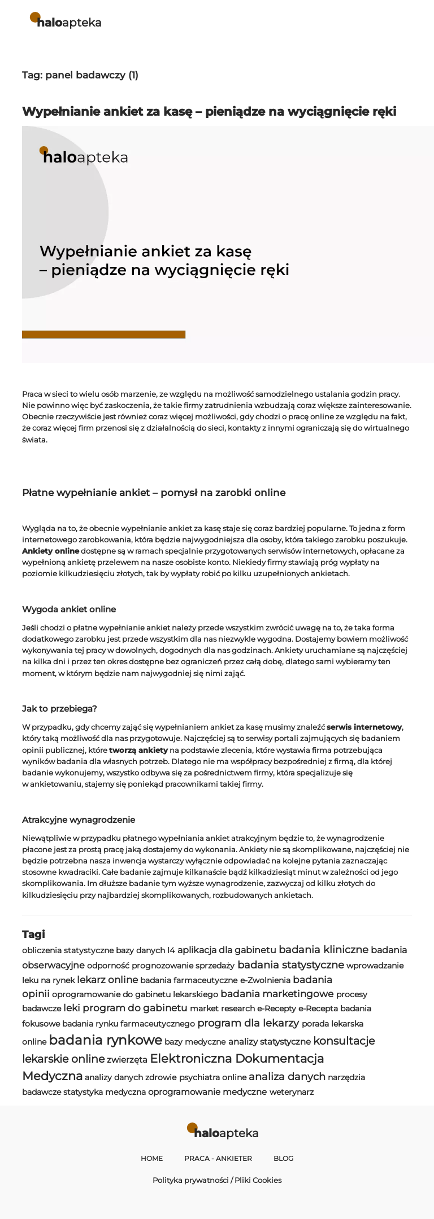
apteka (69, 22)
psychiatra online (212, 1077)
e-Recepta (318, 1008)
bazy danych (140, 950)
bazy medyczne (194, 1041)
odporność (108, 966)
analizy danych (114, 1077)
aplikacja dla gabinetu (226, 950)
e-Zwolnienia (265, 980)
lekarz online (107, 979)
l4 (171, 950)
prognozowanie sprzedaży (183, 965)
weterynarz (292, 1092)
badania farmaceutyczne (188, 980)
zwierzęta (127, 1059)
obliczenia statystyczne (68, 950)
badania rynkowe (105, 1040)
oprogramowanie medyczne (207, 1091)
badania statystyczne (290, 964)
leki (71, 1008)
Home (152, 1159)
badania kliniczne (323, 949)
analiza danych (287, 1076)
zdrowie (160, 1077)
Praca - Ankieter (218, 1159)
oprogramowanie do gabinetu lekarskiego (135, 994)
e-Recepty (276, 1008)
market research (222, 1008)
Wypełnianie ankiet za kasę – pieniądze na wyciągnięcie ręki (209, 111)
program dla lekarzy (248, 1022)
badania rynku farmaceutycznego (128, 1023)
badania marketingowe (276, 993)
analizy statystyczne (269, 1041)
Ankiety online (50, 550)
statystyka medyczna (104, 1092)
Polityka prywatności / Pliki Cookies (217, 1180)
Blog (283, 1159)
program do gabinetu (135, 1008)
